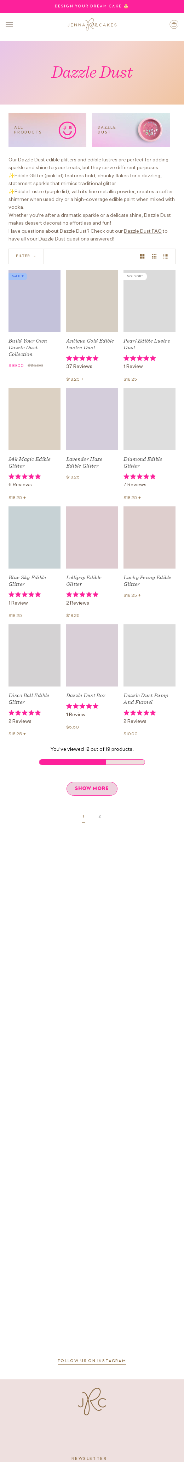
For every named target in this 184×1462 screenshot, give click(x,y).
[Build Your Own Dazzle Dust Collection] (34, 301)
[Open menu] (16, 24)
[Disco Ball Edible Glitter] (34, 655)
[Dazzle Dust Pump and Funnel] (149, 655)
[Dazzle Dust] (131, 130)
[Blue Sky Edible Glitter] (34, 537)
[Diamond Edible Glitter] (149, 419)
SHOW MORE (92, 788)
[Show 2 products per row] (142, 256)
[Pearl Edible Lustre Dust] (149, 301)
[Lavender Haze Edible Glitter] (92, 419)
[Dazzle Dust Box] (92, 655)
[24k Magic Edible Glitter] (34, 419)
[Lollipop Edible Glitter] (92, 537)
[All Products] (47, 130)
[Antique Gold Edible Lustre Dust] (92, 301)
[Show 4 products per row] (167, 256)
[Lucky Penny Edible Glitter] (149, 537)
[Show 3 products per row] (154, 256)
